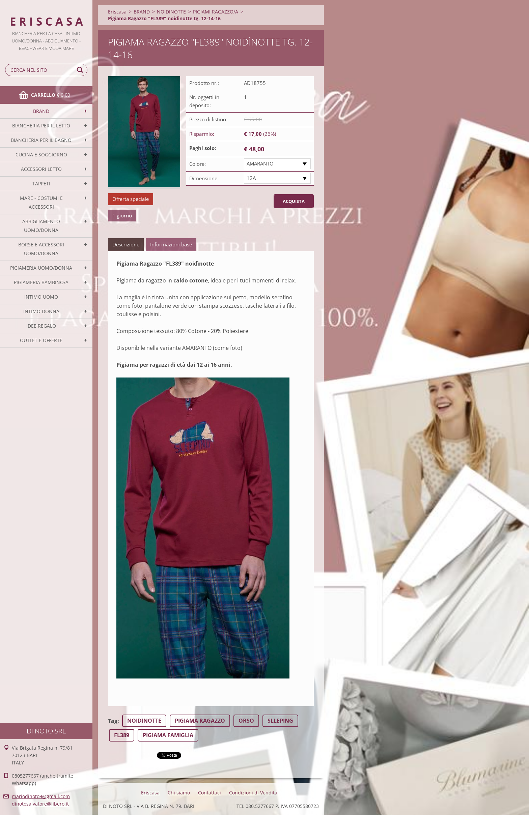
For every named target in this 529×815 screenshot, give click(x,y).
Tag (112, 721)
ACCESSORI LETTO (41, 169)
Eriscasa (117, 11)
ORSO (246, 720)
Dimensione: (204, 178)
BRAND (41, 111)
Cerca (81, 70)
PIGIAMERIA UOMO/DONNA (41, 268)
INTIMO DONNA (41, 311)
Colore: (197, 163)
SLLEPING (280, 720)
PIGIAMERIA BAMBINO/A (41, 282)
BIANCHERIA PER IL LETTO (41, 125)
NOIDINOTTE (171, 11)
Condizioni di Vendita (253, 792)
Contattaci (209, 792)
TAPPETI (41, 183)
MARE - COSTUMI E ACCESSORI (41, 202)
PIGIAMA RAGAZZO (200, 720)
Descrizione (125, 244)
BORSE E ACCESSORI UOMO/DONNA (41, 248)
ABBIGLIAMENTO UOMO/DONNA (41, 225)
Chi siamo (179, 792)
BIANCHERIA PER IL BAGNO (41, 140)
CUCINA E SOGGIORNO (41, 154)
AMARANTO (260, 163)
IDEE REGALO (41, 326)
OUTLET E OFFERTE (41, 340)
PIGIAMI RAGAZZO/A (215, 11)
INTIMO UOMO (41, 297)
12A (251, 178)
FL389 (121, 735)
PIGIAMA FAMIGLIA (168, 735)
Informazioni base (171, 244)
